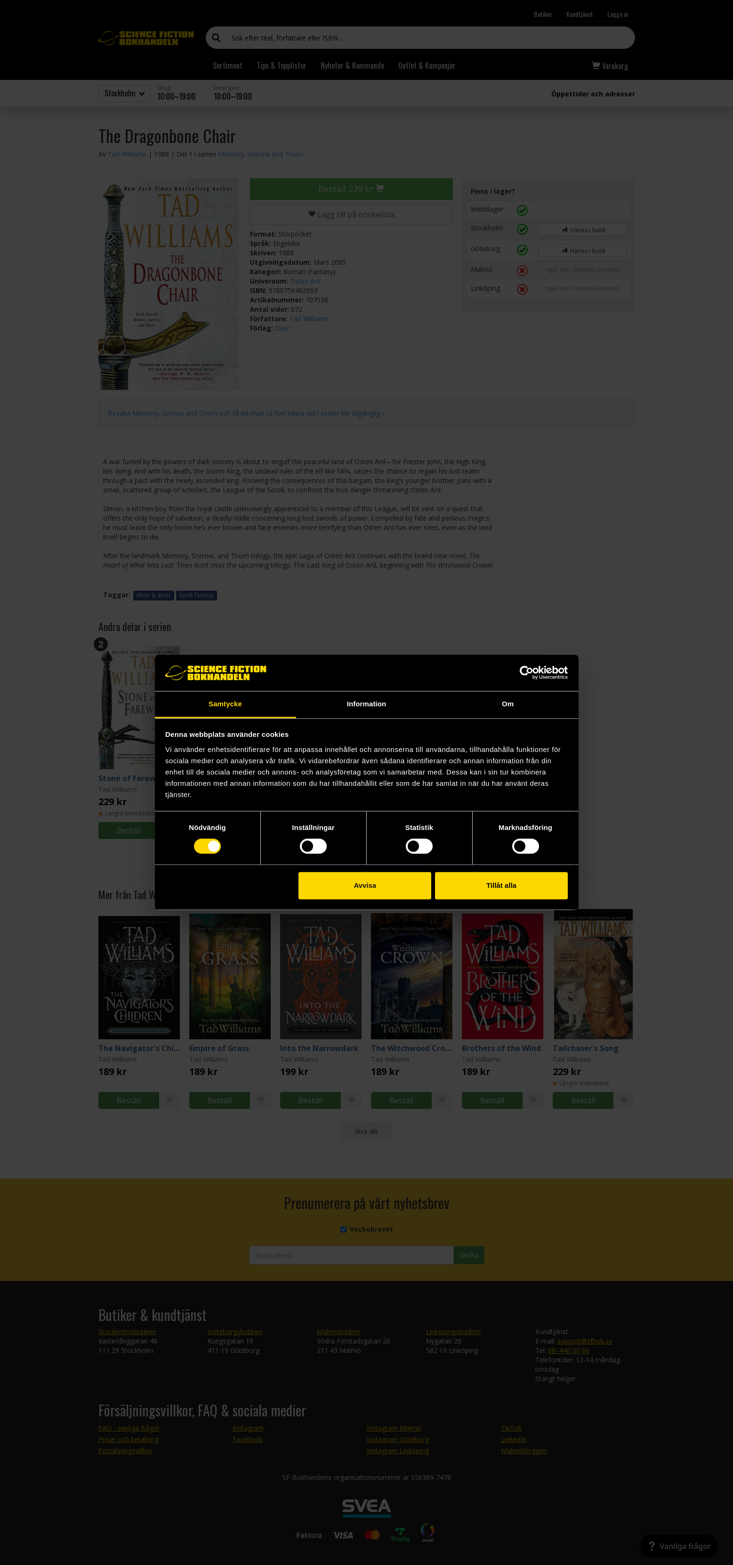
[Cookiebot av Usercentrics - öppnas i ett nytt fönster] (526, 673)
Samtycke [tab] (225, 704)
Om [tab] (508, 704)
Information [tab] (367, 704)
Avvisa (365, 885)
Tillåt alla (501, 885)
